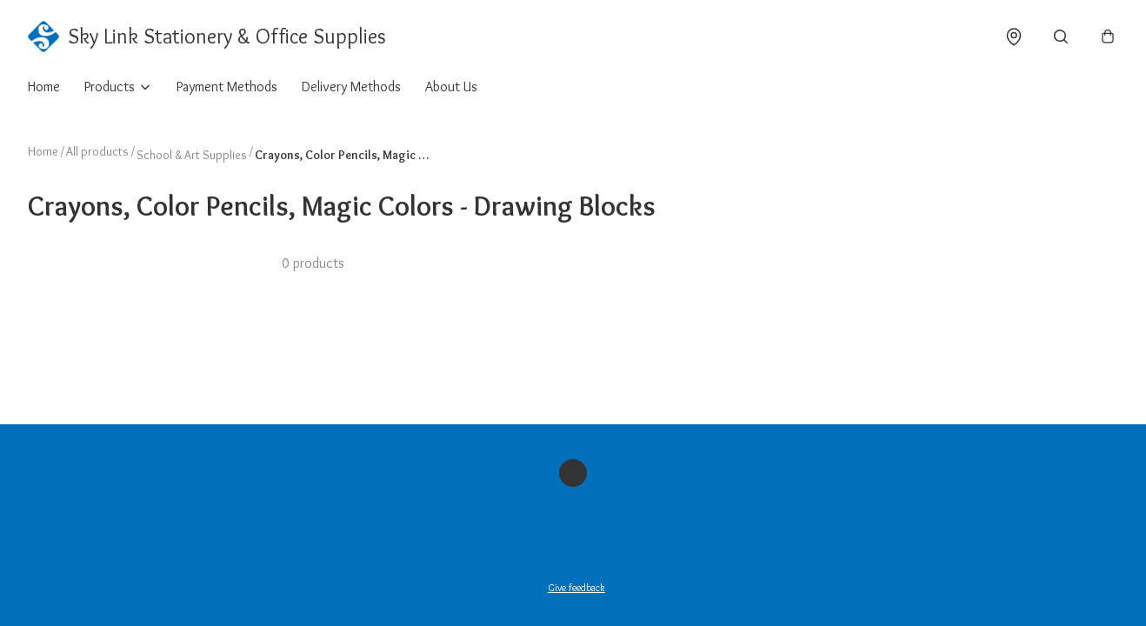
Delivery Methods (351, 86)
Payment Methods (227, 86)
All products (97, 151)
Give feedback (576, 587)
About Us (451, 86)
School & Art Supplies (192, 155)
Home (44, 86)
